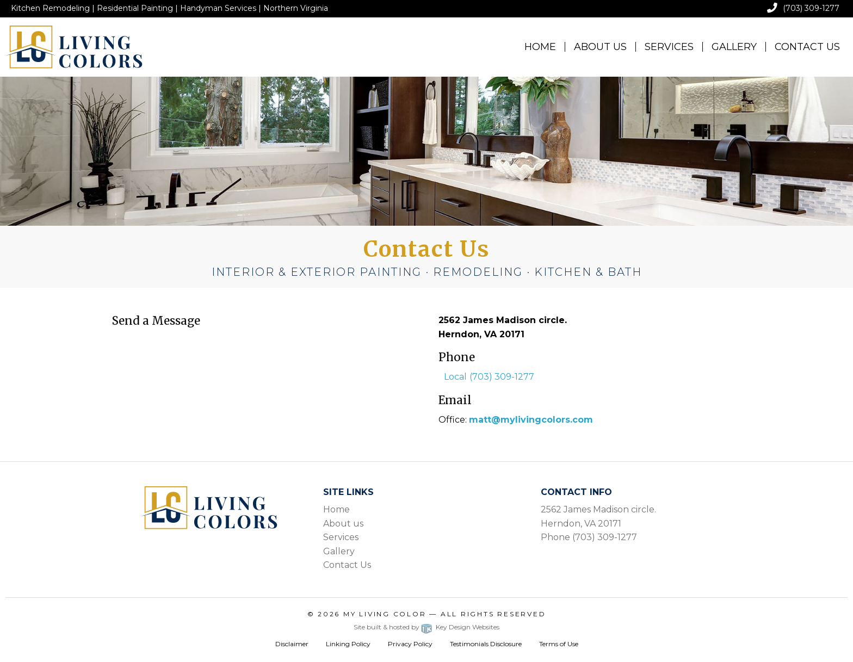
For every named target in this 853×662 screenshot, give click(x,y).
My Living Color (384, 614)
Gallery (734, 47)
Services (669, 47)
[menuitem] (540, 47)
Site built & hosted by (426, 627)
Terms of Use (558, 644)
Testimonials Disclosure (486, 644)
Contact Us (807, 47)
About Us (600, 47)
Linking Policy (348, 644)
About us (343, 523)
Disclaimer (291, 644)
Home (540, 47)
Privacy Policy (410, 644)
